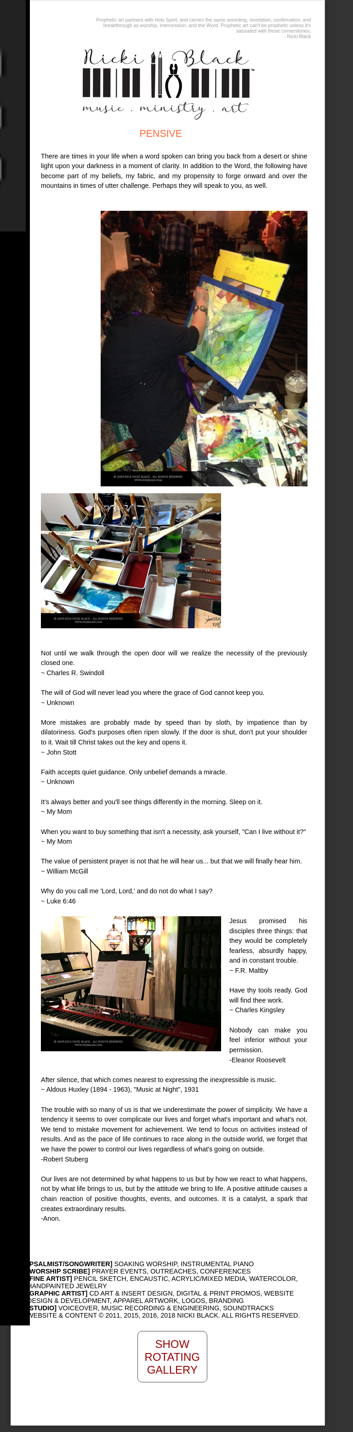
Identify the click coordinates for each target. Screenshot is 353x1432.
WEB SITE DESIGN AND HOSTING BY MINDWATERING (112, 1322)
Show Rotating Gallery (172, 1357)
